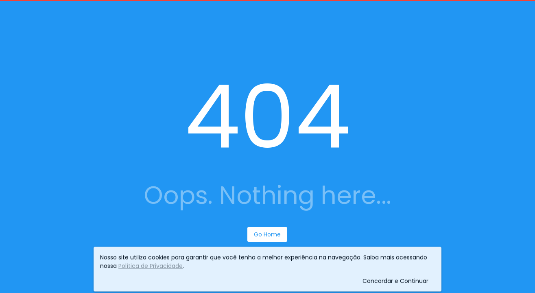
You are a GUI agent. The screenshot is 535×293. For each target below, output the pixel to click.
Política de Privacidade (150, 266)
